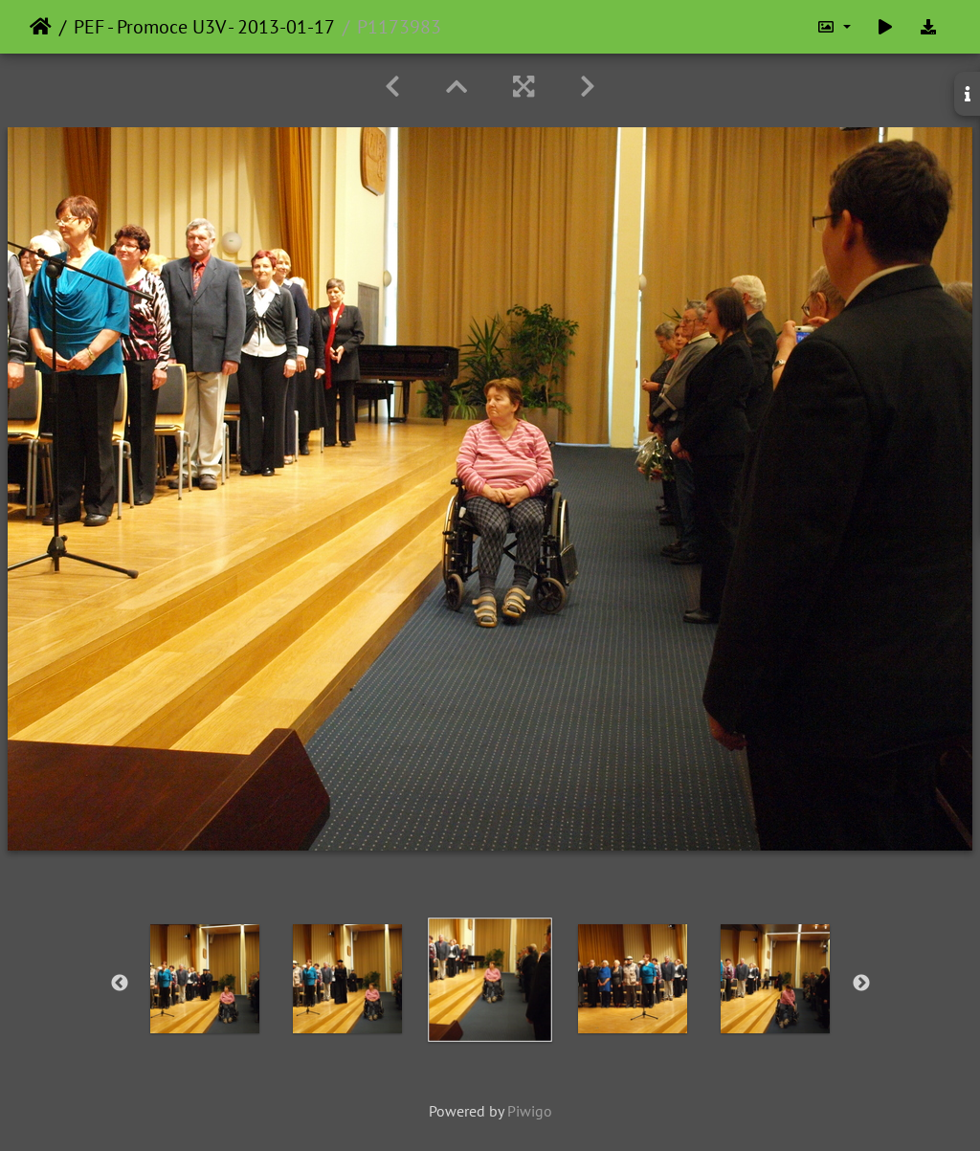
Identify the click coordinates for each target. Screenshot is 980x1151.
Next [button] (861, 983)
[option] (205, 978)
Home (41, 26)
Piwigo (529, 1110)
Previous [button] (119, 983)
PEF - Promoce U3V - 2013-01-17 (204, 26)
